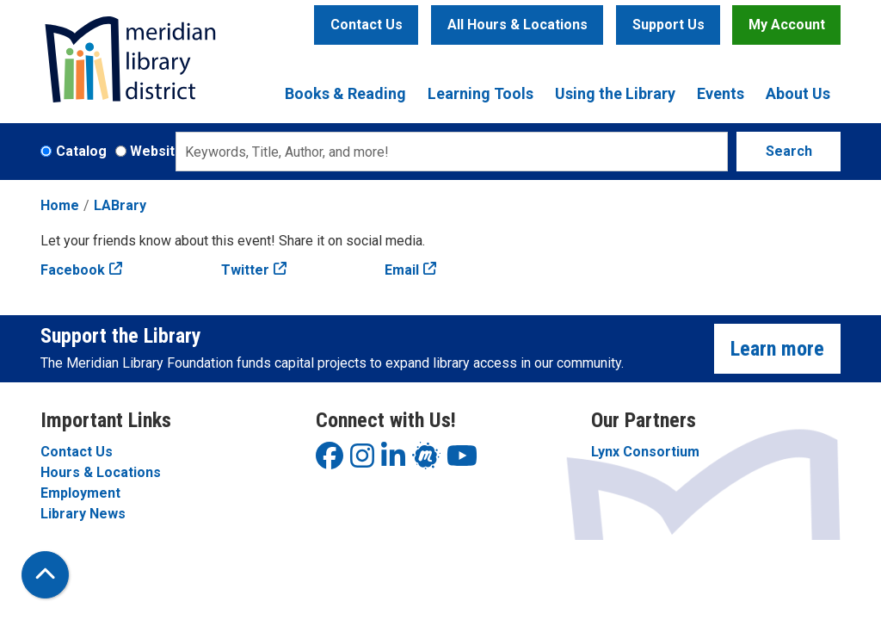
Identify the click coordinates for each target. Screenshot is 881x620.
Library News (83, 513)
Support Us (668, 24)
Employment (80, 493)
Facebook (72, 270)
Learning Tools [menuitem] (480, 93)
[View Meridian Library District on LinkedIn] (393, 461)
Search (789, 151)
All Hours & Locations (517, 24)
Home (59, 205)
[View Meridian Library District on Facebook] (329, 461)
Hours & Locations (100, 472)
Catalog (81, 151)
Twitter (245, 270)
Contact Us (366, 24)
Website (156, 151)
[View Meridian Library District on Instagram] (362, 461)
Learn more (777, 349)
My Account (787, 24)
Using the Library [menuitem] (615, 93)
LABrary (120, 205)
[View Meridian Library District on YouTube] (462, 461)
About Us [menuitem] (798, 93)
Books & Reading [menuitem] (345, 93)
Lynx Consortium (645, 451)
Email (402, 270)
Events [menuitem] (720, 93)
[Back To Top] (45, 574)
